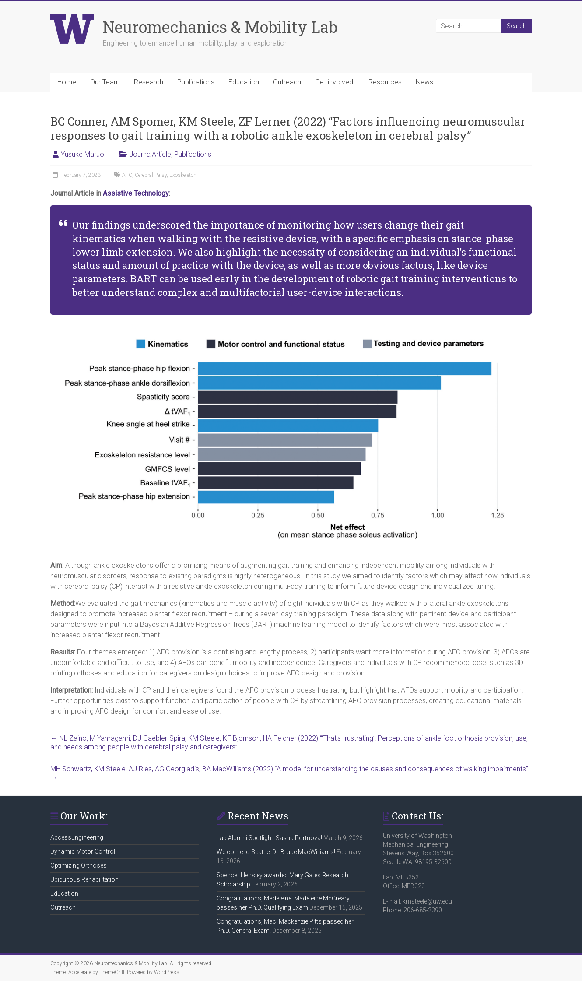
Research (148, 82)
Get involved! (334, 82)
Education (243, 82)
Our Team (105, 82)
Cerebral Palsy (151, 175)
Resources (385, 82)
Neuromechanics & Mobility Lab (220, 26)
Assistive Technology (136, 193)
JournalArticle (150, 154)
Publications (195, 82)
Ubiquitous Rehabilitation (84, 879)
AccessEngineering (76, 837)
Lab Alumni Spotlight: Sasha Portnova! (269, 837)
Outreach (287, 82)
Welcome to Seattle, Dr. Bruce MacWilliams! (276, 851)
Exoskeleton (182, 175)
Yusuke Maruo (82, 154)
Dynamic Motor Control (82, 851)
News (424, 82)
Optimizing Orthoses (78, 865)
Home (66, 82)
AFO (127, 175)
